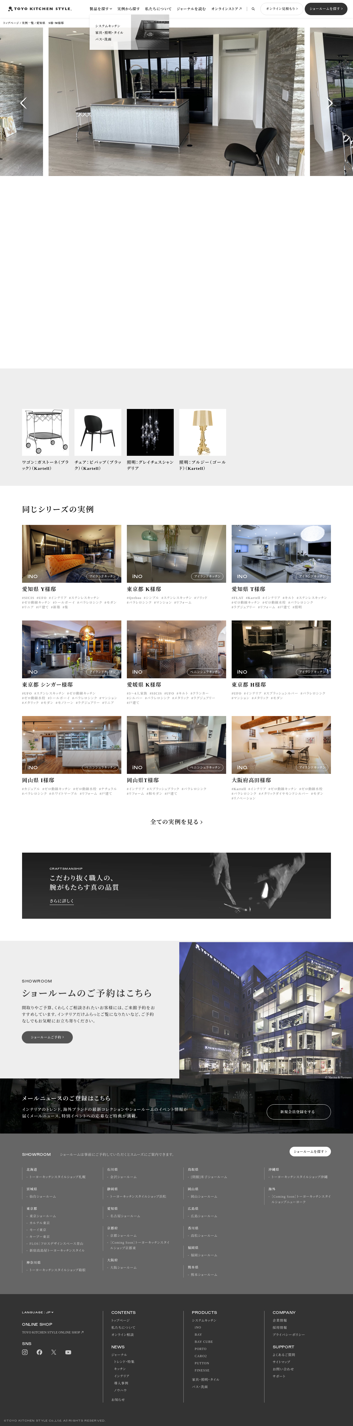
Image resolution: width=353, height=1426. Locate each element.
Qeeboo (135, 606)
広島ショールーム (204, 1216)
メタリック (31, 711)
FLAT (239, 606)
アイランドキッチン (102, 584)
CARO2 (201, 1356)
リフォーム (184, 610)
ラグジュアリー (245, 615)
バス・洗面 (200, 1387)
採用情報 (280, 1328)
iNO (198, 1327)
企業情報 (280, 1320)
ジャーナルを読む (191, 9)
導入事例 (121, 1383)
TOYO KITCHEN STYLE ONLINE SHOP (51, 1332)
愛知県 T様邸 (249, 597)
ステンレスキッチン (85, 606)
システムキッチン (204, 1320)
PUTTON (202, 1363)
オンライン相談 (122, 1335)
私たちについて (158, 9)
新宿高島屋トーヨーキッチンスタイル (57, 1251)
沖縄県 (274, 1170)
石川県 (112, 1170)
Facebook (39, 1352)
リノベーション (245, 806)
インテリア (59, 606)
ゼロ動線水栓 (275, 610)
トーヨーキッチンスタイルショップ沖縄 (300, 1177)
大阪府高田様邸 (251, 788)
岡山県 (193, 1189)
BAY (198, 1334)
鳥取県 (193, 1170)
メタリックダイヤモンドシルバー (285, 802)
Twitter (53, 1352)
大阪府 (112, 1260)
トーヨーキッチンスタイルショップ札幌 (58, 1177)
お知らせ (118, 1400)
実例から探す (128, 9)
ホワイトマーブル (64, 802)
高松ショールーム (204, 1236)
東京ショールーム (43, 1216)
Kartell (254, 606)
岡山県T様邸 (143, 788)
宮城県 (31, 1189)
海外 (272, 1189)
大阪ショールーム (123, 1268)
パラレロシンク (90, 610)
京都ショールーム (123, 1236)
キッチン (120, 1369)
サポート (279, 1376)
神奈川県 (33, 1263)
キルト (289, 606)
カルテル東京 (40, 1223)
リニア (29, 615)
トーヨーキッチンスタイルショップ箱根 (58, 1270)
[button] (23, 103)
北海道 (31, 1170)
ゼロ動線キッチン (37, 610)
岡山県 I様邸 (38, 788)
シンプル (152, 606)
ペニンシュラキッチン (205, 680)
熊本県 (193, 1267)
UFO (43, 606)
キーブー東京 (40, 1237)
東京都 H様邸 (249, 693)
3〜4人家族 (138, 701)
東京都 (31, 1209)
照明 (298, 615)
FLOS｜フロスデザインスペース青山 (57, 1244)
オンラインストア (224, 9)
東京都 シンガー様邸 (47, 693)
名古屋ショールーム (125, 1216)
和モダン (155, 802)
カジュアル (32, 797)
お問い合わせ (283, 1369)
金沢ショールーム (123, 1177)
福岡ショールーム (204, 1255)
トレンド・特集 (124, 1362)
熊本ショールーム (204, 1275)
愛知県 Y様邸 (39, 597)
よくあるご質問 (284, 1355)
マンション (164, 610)
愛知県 (112, 1209)
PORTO (201, 1349)
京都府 (112, 1228)
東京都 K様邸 (144, 597)
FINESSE (202, 1370)
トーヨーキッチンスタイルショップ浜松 (138, 1197)
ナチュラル (109, 797)
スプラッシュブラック (164, 797)
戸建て (43, 615)
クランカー (200, 701)
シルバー (136, 706)
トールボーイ (65, 610)
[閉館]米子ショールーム (209, 1177)
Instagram (25, 1352)
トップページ (11, 23)
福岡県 (193, 1248)
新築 (56, 615)
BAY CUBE (204, 1342)
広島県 (193, 1209)
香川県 (193, 1228)
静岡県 (112, 1189)
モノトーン (65, 711)
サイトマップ (281, 1362)
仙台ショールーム (43, 1197)
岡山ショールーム (204, 1197)
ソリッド (202, 606)
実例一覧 (28, 23)
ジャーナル (119, 1355)
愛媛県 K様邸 (144, 693)
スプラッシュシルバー (282, 701)
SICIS (29, 606)
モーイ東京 (38, 1230)
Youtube (68, 1352)
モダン (111, 610)
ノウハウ (120, 1390)
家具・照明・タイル (206, 1380)
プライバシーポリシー (289, 1335)
